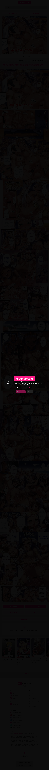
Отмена (30, 391)
